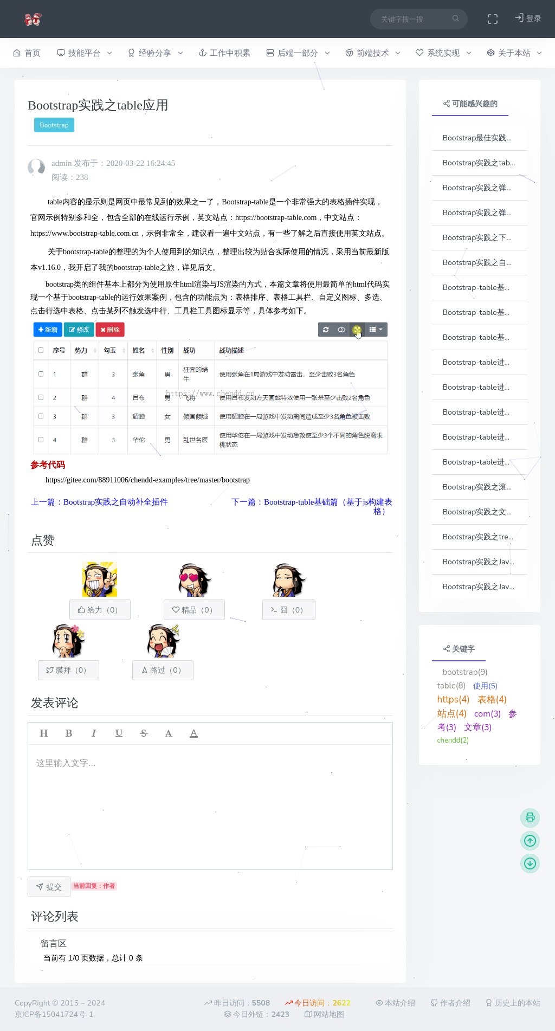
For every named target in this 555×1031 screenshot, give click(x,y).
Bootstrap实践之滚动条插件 (480, 487)
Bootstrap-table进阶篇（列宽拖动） (480, 437)
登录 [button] (527, 18)
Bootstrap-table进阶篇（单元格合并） (480, 362)
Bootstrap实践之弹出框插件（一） (480, 188)
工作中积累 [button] (224, 52)
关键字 (459, 649)
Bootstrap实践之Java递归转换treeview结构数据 (480, 562)
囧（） (288, 610)
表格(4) (492, 699)
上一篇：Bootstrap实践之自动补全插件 (99, 502)
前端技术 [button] (372, 53)
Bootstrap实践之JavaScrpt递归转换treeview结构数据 (480, 587)
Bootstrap (54, 125)
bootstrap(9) (465, 672)
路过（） (163, 670)
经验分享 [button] (154, 53)
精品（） (194, 610)
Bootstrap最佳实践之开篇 (480, 138)
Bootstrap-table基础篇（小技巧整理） (480, 337)
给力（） (100, 610)
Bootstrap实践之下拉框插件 (480, 238)
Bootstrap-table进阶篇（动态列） (480, 387)
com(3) (487, 714)
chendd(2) (453, 740)
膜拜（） (68, 670)
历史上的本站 (512, 1003)
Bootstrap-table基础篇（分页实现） (480, 312)
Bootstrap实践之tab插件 (480, 163)
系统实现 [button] (443, 53)
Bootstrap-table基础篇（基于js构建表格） (480, 287)
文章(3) (478, 727)
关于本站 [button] (514, 53)
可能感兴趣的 (470, 104)
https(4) (453, 699)
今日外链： (256, 1014)
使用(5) (485, 686)
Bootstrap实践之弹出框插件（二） (480, 213)
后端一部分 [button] (297, 53)
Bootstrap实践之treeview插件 (480, 537)
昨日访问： (237, 1003)
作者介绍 (450, 1003)
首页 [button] (27, 52)
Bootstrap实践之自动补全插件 (480, 262)
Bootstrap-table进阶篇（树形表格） (480, 462)
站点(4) (452, 713)
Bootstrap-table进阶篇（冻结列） (480, 412)
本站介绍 (396, 1003)
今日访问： (318, 1003)
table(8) (451, 685)
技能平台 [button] (84, 53)
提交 (49, 887)
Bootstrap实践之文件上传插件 (480, 512)
